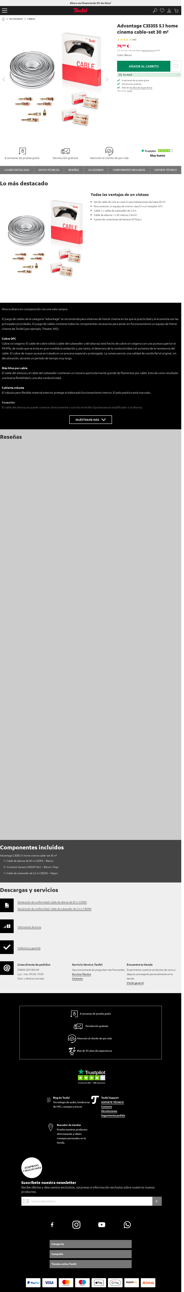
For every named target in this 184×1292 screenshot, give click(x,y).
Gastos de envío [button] (148, 50)
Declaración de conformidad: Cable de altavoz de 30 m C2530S (52, 815)
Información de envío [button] (29, 840)
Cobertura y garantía (29, 861)
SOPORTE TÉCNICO (112, 1016)
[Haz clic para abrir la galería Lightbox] (55, 78)
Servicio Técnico (81, 888)
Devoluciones (109, 1025)
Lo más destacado (17, 169)
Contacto (77, 892)
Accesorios (96, 169)
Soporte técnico (165, 169)
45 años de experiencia (140, 87)
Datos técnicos (48, 169)
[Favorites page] (162, 10)
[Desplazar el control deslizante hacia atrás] (3, 79)
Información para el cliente (28, 1261)
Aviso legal (7, 1261)
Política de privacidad (90, 1261)
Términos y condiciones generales (61, 1261)
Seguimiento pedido (113, 1029)
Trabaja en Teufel (157, 1261)
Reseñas (73, 169)
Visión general (135, 896)
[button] (4, 10)
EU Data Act (140, 1261)
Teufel (129, 90)
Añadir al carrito (144, 66)
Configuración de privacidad (118, 1261)
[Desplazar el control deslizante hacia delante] (107, 79)
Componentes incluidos (129, 169)
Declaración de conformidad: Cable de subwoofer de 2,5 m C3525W (54, 822)
